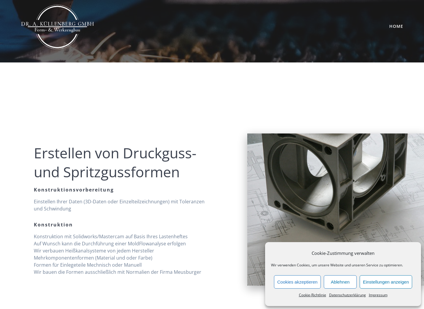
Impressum (378, 294)
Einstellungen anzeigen (386, 281)
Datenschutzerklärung (347, 294)
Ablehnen (340, 281)
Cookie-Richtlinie (312, 294)
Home (396, 26)
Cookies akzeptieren (297, 281)
